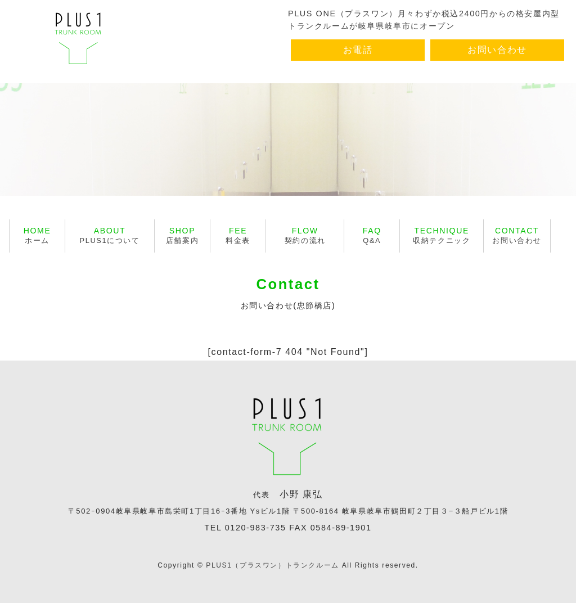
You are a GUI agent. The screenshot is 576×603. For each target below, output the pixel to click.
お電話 (358, 50)
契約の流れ (305, 235)
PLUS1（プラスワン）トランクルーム (272, 565)
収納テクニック (441, 235)
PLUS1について (110, 235)
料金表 (238, 235)
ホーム (37, 235)
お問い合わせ (497, 50)
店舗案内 (182, 235)
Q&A (372, 235)
